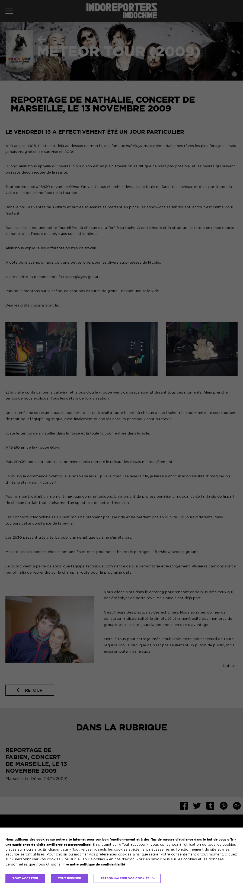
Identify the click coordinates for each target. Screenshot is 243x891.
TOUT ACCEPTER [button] (25, 878)
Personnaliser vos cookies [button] (125, 878)
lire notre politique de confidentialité (94, 864)
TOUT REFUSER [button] (69, 878)
